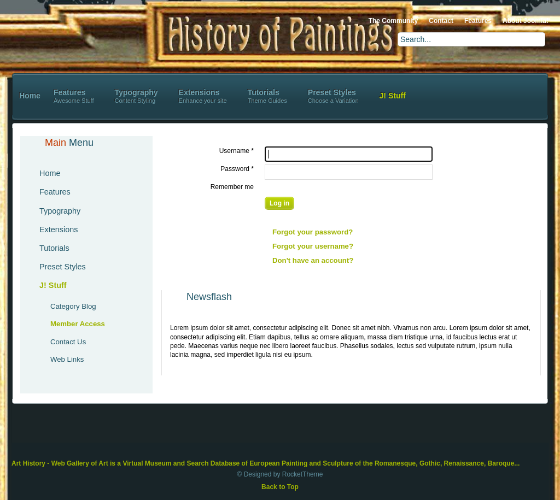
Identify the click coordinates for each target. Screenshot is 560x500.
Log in (279, 203)
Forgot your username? (312, 246)
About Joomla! (526, 21)
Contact (441, 21)
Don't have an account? (312, 260)
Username (236, 151)
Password (237, 169)
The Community (393, 21)
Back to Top (280, 487)
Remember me (232, 187)
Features (478, 21)
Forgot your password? (312, 232)
